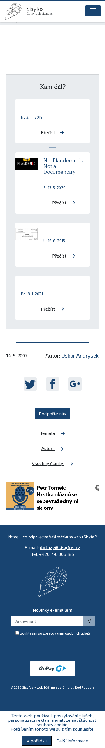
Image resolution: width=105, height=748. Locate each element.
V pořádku (37, 740)
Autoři (52, 448)
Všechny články (52, 463)
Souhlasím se (55, 633)
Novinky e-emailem (52, 610)
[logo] (15, 11)
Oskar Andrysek (80, 355)
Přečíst (52, 132)
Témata (52, 433)
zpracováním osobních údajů (66, 633)
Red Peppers (85, 687)
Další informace (72, 741)
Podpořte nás (52, 413)
